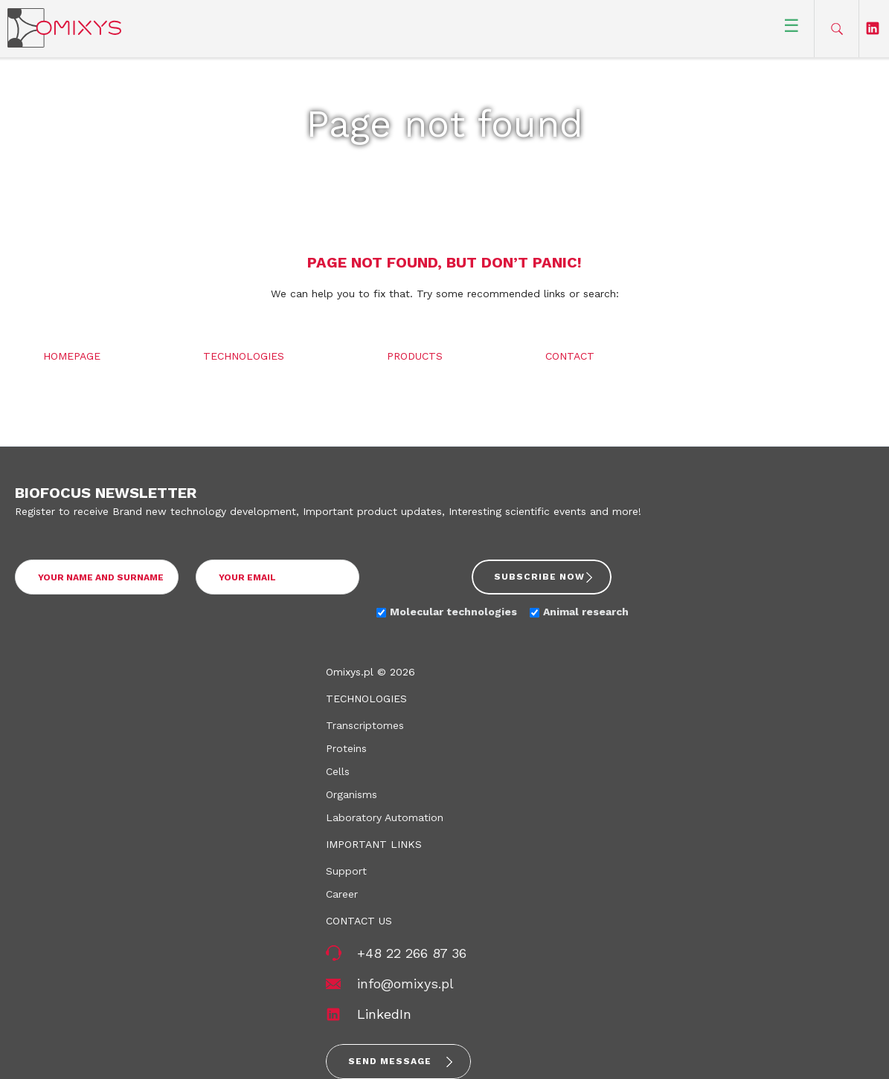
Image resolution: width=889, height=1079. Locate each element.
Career (342, 894)
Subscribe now (539, 576)
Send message (389, 1061)
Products (415, 356)
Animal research (586, 612)
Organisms (351, 794)
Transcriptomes (365, 725)
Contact (569, 356)
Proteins (346, 748)
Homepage (71, 356)
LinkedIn (384, 1014)
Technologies (243, 356)
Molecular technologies (453, 612)
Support (346, 871)
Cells (338, 771)
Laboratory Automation (384, 817)
